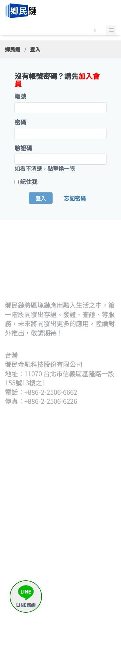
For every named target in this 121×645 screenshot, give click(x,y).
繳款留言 (89, 595)
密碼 (20, 122)
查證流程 (89, 487)
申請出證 (89, 564)
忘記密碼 (75, 198)
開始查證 (89, 494)
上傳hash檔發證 (37, 476)
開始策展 (89, 456)
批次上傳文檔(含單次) (39, 460)
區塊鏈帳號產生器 (39, 606)
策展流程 (89, 449)
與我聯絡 (89, 610)
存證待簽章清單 (94, 552)
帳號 (20, 96)
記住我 (28, 181)
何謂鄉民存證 (94, 533)
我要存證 (89, 541)
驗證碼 (23, 148)
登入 (40, 198)
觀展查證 (89, 502)
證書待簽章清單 (39, 507)
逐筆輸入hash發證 (34, 492)
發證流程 (34, 449)
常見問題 (89, 602)
